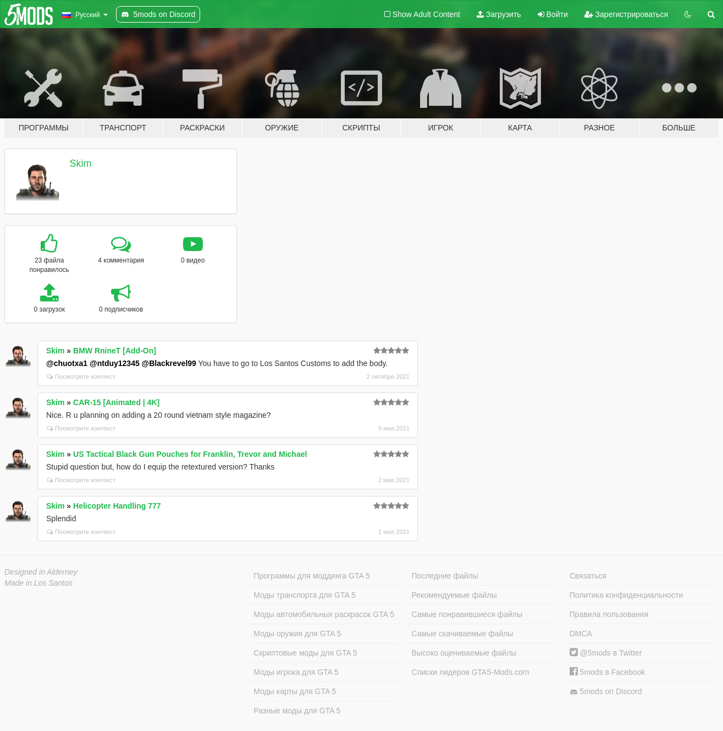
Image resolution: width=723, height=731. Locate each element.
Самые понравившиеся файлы (467, 614)
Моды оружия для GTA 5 (297, 633)
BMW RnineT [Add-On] (114, 350)
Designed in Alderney (41, 572)
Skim (81, 163)
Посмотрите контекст (81, 376)
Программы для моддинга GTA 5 (311, 575)
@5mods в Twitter (606, 653)
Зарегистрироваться (626, 14)
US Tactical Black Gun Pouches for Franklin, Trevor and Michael (190, 454)
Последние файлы (445, 575)
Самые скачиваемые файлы (463, 633)
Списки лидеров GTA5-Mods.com (470, 672)
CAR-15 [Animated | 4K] (116, 402)
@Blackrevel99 (169, 363)
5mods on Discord (606, 691)
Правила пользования (609, 614)
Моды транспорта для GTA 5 (304, 595)
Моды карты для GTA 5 (294, 691)
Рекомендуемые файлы (454, 595)
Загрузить (499, 14)
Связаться (588, 575)
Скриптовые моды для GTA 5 (305, 652)
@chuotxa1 (66, 363)
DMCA (581, 633)
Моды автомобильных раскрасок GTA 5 (323, 614)
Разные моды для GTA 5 (296, 710)
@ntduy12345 (115, 363)
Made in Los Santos (38, 583)
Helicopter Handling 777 (117, 505)
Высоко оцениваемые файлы (464, 652)
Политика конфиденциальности (626, 595)
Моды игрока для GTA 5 (295, 672)
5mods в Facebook (607, 672)
